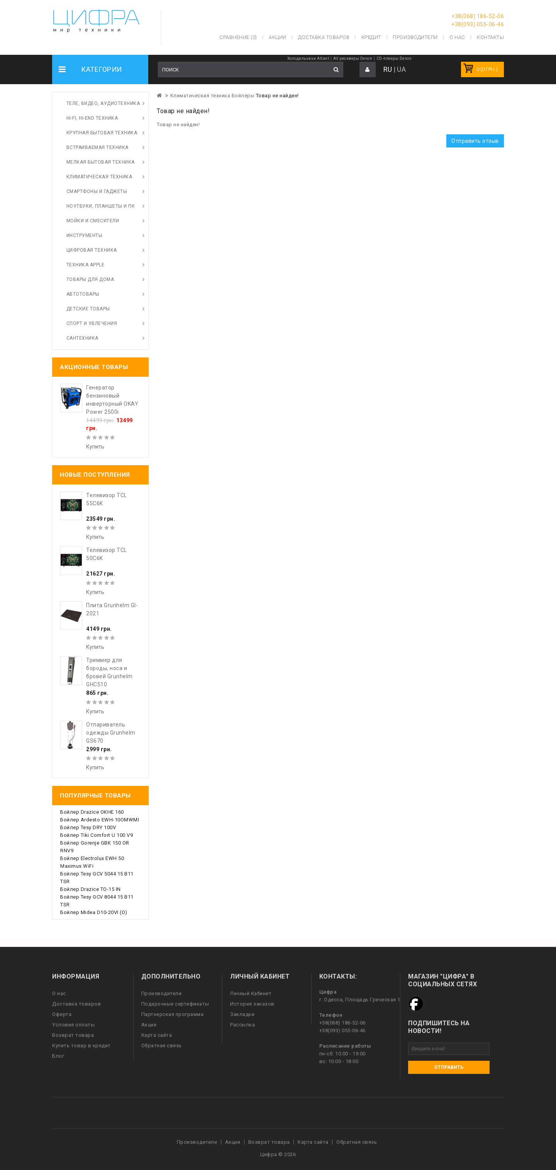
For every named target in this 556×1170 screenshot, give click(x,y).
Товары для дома (90, 279)
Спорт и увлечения (91, 323)
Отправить (448, 1067)
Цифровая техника (91, 250)
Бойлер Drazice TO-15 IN (90, 889)
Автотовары (83, 294)
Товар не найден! (277, 95)
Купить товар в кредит (81, 1045)
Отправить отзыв (475, 141)
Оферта (61, 1014)
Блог (58, 1056)
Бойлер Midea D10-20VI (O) (93, 912)
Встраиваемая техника (97, 147)
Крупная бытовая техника (101, 132)
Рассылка (242, 1025)
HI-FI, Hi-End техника (92, 118)
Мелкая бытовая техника (100, 162)
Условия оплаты (73, 1025)
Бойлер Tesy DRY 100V (88, 827)
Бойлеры (243, 95)
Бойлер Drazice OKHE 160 (92, 812)
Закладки (242, 1014)
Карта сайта (156, 1035)
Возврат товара (73, 1035)
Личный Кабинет (250, 993)
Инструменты (84, 235)
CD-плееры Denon (394, 58)
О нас (59, 993)
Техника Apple (85, 265)
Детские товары (88, 309)
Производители (415, 37)
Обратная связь (161, 1045)
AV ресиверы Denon (353, 58)
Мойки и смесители (92, 221)
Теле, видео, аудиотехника (103, 103)
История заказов (252, 1004)
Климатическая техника (99, 176)
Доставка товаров (76, 1004)
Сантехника (82, 338)
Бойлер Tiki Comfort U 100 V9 (96, 835)
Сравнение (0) (238, 37)
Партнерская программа (172, 1014)
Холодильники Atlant (308, 58)
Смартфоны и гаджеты (96, 191)
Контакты (490, 37)
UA (401, 69)
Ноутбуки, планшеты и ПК (100, 206)
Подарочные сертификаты (175, 1004)
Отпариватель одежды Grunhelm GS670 (111, 732)
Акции (149, 1025)
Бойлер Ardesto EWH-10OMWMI (99, 820)
